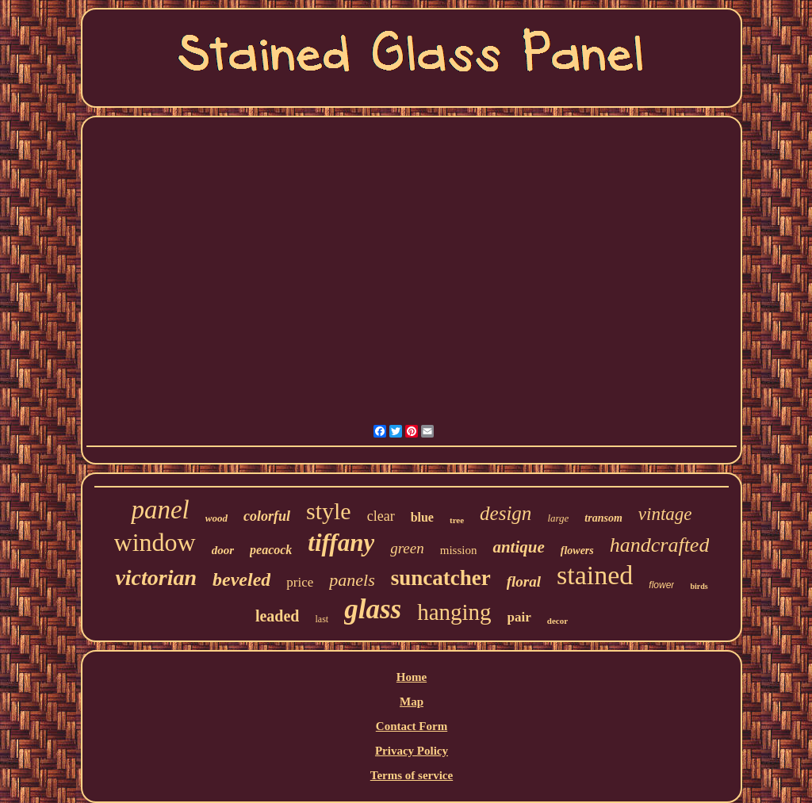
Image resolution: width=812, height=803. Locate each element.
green (407, 548)
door (223, 550)
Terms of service (411, 775)
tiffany (341, 542)
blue (422, 517)
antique (518, 546)
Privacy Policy (411, 750)
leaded (277, 616)
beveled (241, 579)
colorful (266, 516)
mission (458, 550)
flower (661, 585)
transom (603, 518)
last (321, 619)
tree (457, 520)
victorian (156, 577)
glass (372, 609)
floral (524, 581)
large (558, 518)
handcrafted (660, 544)
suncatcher (441, 578)
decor (557, 620)
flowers (577, 550)
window (155, 542)
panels (351, 580)
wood (216, 518)
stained (595, 575)
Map (411, 701)
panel (160, 509)
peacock (271, 549)
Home (411, 677)
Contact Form (411, 726)
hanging (454, 612)
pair (519, 617)
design (505, 513)
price (299, 582)
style (328, 511)
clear (381, 516)
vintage (665, 514)
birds (698, 586)
